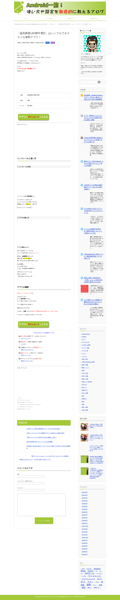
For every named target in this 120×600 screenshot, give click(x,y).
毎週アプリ (85, 390)
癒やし (90, 587)
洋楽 (100, 585)
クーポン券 (85, 350)
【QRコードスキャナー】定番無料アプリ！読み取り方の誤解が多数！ (45, 433)
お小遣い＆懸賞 (86, 345)
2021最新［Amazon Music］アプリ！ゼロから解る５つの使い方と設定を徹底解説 (93, 97)
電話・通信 (85, 407)
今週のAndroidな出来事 (88, 362)
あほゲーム (90, 573)
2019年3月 (85, 506)
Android (84, 336)
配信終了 (84, 398)
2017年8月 (85, 532)
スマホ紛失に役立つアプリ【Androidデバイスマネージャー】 (93, 211)
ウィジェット (94, 576)
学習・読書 (85, 376)
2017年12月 (85, 526)
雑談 (83, 404)
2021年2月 (85, 495)
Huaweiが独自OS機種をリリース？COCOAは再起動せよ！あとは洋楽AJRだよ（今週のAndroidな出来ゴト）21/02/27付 (96, 460)
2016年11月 (85, 537)
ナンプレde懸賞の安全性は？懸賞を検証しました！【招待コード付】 (93, 231)
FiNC (97, 571)
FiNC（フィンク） (26, 355)
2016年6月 (85, 543)
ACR (83, 569)
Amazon (89, 569)
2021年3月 (85, 492)
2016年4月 (85, 548)
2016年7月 (85, 540)
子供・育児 (85, 373)
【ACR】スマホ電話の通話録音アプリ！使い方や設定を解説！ (43, 428)
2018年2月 (85, 520)
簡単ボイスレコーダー (27, 361)
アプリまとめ (85, 342)
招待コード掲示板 (87, 381)
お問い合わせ (94, 18)
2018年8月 (85, 512)
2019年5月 (85, 500)
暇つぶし (84, 387)
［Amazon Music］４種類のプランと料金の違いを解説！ (96, 426)
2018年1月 (85, 523)
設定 (83, 396)
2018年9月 (85, 509)
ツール (52, 42)
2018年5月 (85, 517)
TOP (31, 24)
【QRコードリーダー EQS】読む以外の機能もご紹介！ (41, 437)
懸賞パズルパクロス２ (27, 349)
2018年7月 (85, 515)
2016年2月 (85, 554)
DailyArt (90, 571)
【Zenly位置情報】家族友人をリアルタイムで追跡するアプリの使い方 (93, 140)
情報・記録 (85, 379)
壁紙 (83, 370)
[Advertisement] (30, 140)
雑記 (83, 401)
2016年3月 (85, 551)
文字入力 (84, 384)
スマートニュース (26, 338)
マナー (90, 582)
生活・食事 (85, 393)
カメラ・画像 (85, 347)
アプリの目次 (48, 18)
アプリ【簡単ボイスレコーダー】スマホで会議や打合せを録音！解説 (93, 118)
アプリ (47, 42)
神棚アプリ (97, 587)
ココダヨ (23, 344)
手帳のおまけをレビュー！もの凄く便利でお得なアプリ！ (35, 459)
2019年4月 (85, 503)
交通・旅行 (85, 359)
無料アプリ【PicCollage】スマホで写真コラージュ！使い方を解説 (93, 163)
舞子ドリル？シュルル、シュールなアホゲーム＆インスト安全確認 (50, 456)
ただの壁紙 (84, 576)
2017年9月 (85, 529)
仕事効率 (97, 582)
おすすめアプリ (100, 573)
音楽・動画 (85, 410)
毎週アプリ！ (71, 18)
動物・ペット (85, 367)
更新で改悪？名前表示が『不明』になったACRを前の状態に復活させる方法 (93, 280)
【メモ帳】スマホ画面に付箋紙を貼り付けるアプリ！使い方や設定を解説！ (93, 302)
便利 (89, 584)
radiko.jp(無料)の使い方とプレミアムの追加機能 (39, 441)
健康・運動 (85, 364)
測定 (84, 587)
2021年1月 (85, 498)
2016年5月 (85, 546)
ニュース (84, 356)
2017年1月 (85, 534)
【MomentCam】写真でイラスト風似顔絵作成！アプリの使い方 (93, 256)
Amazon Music (86, 334)
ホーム (25, 18)
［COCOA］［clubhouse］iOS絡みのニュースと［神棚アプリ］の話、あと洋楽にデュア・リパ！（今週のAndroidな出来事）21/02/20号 (96, 473)
